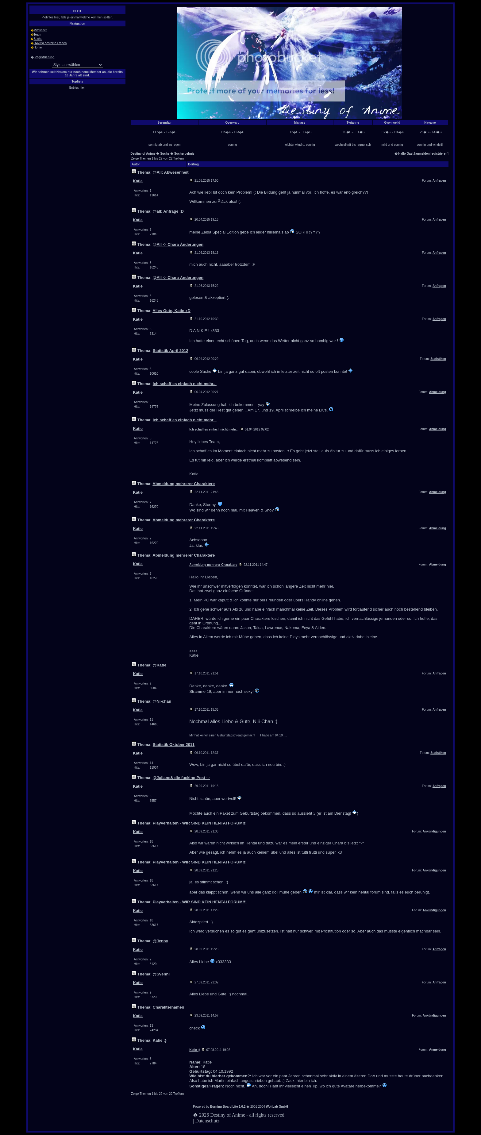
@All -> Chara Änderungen (178, 244)
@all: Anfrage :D (168, 211)
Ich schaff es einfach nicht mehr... (185, 383)
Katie (138, 181)
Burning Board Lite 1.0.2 (228, 1106)
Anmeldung (437, 1049)
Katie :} (160, 1040)
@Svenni (161, 974)
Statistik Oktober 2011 (174, 744)
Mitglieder (40, 30)
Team (37, 34)
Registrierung (44, 57)
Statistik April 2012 (170, 350)
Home (38, 47)
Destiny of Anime (142, 153)
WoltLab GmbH (277, 1106)
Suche (38, 39)
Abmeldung (437, 392)
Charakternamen (168, 1007)
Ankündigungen (434, 831)
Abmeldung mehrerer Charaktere (183, 483)
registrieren (438, 153)
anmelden (422, 153)
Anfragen (439, 180)
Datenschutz (207, 1120)
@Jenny (160, 941)
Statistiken (438, 359)
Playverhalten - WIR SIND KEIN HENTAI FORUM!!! (200, 823)
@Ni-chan (162, 701)
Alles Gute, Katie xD (171, 310)
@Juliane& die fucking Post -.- (181, 777)
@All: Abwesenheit (171, 172)
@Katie (159, 665)
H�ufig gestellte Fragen (50, 43)
